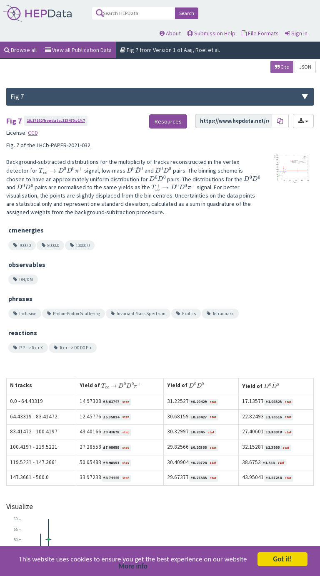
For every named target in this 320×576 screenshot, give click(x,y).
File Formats (260, 33)
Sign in (296, 33)
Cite (282, 67)
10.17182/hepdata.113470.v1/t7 (56, 120)
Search (186, 13)
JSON (305, 67)
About (170, 33)
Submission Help (211, 33)
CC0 (33, 132)
